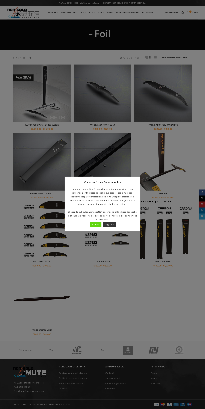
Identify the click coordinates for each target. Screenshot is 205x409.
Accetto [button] (95, 224)
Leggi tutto (109, 224)
